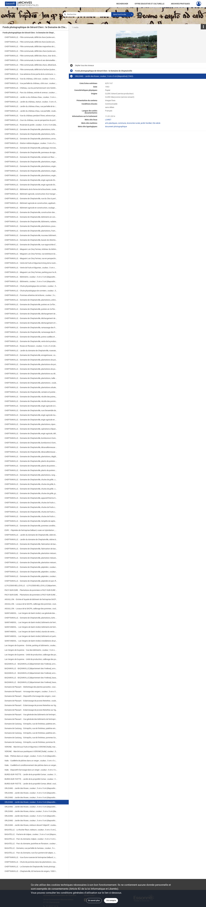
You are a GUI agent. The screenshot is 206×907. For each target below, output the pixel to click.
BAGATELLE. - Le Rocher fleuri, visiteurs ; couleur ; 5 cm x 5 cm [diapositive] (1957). (31, 830)
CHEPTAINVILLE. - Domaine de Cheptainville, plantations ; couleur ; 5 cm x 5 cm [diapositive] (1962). (31, 383)
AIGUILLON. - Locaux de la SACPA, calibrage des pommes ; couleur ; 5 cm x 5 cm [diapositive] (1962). (31, 604)
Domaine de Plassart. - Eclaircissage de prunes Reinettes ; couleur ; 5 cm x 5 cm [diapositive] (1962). (31, 701)
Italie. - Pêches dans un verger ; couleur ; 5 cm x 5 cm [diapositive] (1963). (31, 756)
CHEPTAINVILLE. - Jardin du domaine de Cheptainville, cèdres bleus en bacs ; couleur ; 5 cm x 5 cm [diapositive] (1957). (31, 539)
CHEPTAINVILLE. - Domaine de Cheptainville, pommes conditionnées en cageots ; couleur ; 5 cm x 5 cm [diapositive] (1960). (31, 526)
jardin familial (146, 123)
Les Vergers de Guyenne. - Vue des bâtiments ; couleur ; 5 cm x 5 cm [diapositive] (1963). (31, 650)
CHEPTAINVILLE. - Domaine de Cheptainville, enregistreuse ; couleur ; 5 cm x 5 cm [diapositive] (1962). (31, 355)
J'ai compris (111, 900)
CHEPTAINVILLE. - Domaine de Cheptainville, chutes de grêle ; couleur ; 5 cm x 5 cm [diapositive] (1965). (31, 480)
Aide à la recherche (72, 19)
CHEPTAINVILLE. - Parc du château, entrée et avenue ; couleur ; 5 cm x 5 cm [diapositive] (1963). (31, 92)
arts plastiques (111, 123)
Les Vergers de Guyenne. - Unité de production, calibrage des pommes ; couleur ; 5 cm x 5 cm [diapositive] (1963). (31, 655)
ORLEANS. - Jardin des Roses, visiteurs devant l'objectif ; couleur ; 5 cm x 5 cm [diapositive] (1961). (31, 825)
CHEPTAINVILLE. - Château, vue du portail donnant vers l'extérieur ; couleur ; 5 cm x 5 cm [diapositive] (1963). (31, 88)
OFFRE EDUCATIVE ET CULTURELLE (149, 4)
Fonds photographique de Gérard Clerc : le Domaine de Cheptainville (29, 33)
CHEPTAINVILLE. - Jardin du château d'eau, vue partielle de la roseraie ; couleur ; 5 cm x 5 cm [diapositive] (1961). (31, 106)
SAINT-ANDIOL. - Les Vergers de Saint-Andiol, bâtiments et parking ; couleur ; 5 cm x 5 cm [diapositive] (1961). (31, 636)
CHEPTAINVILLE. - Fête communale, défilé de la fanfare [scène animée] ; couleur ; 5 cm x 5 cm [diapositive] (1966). (31, 69)
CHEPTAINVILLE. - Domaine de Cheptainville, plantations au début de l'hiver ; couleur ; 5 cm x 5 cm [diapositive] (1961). (31, 374)
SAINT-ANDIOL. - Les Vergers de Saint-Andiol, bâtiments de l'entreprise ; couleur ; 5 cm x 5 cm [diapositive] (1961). (31, 622)
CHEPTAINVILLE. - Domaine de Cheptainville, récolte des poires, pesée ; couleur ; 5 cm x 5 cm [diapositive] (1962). (31, 397)
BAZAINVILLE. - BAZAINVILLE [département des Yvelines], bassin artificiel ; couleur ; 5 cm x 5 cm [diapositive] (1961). (31, 678)
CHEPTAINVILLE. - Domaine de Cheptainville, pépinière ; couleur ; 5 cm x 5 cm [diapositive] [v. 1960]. (31, 567)
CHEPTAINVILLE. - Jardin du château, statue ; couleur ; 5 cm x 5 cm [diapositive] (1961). (31, 102)
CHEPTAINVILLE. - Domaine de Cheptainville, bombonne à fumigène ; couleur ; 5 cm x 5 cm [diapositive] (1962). (31, 438)
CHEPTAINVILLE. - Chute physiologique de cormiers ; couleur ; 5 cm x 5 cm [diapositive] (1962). (31, 286)
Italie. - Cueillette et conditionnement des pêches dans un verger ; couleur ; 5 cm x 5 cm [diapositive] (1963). (31, 765)
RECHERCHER (122, 4)
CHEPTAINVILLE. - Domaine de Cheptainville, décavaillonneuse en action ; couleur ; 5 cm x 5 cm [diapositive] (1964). (31, 447)
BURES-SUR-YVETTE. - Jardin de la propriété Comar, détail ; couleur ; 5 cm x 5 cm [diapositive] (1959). (31, 784)
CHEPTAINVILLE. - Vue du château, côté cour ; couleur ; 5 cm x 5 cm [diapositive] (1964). (31, 79)
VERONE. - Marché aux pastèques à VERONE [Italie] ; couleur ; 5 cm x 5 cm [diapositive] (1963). (31, 751)
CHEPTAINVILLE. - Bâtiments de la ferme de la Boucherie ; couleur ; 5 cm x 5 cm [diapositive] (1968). (31, 189)
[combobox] (122, 14)
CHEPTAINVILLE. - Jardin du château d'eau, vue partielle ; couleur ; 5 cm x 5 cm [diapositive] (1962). (31, 111)
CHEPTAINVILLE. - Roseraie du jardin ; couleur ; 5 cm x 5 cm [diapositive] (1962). (31, 125)
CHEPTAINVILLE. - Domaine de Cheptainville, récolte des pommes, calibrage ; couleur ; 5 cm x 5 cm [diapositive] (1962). (31, 401)
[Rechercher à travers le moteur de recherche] (88, 14)
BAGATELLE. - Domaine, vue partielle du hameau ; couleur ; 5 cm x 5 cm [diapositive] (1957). (31, 848)
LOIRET (108, 120)
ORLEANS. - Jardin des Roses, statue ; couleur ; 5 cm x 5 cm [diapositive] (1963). (31, 811)
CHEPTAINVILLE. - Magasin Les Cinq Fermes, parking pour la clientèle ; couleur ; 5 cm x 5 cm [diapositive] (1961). (31, 272)
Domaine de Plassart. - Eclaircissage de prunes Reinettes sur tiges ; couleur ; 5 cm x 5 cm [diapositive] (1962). (31, 705)
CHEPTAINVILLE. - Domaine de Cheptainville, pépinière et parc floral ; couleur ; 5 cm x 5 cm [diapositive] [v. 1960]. (31, 581)
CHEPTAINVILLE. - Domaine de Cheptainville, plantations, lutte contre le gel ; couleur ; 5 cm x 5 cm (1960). (31, 129)
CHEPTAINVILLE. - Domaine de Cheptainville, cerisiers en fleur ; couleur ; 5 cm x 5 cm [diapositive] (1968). (31, 157)
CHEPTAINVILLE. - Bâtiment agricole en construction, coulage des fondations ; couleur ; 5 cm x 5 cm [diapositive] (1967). (31, 208)
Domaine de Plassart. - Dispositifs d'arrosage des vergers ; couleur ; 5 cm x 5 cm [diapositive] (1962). (31, 696)
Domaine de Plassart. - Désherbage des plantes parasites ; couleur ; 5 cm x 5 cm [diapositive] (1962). (31, 687)
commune (122, 123)
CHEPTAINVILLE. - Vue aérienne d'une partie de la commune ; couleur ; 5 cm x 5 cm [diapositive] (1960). (31, 74)
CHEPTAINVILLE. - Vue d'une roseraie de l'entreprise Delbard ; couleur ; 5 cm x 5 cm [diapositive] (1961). (31, 857)
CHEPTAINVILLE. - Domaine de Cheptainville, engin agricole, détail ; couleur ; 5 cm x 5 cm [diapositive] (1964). (31, 433)
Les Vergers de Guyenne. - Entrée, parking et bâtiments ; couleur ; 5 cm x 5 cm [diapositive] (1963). (31, 645)
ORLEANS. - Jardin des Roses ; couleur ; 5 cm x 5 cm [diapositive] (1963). (31, 793)
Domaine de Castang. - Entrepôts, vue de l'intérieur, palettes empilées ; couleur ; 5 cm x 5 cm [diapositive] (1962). (31, 724)
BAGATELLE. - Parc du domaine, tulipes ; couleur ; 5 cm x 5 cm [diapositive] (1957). (31, 839)
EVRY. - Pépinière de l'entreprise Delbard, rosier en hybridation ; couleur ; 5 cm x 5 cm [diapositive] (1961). (31, 530)
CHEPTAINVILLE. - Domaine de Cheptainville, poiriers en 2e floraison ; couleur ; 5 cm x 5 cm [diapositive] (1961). (31, 304)
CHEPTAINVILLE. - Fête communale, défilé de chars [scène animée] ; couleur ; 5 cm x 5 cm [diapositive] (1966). (31, 37)
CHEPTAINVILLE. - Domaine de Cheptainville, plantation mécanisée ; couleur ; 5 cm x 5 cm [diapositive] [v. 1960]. (31, 553)
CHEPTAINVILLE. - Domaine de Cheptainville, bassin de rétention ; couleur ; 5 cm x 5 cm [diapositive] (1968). (31, 240)
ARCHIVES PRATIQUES (180, 4)
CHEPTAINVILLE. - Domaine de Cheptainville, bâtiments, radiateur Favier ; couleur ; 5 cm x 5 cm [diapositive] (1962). (31, 221)
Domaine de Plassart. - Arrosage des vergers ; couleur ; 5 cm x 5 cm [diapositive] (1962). (31, 691)
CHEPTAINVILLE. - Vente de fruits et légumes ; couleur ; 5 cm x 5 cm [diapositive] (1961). (31, 268)
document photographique (116, 126)
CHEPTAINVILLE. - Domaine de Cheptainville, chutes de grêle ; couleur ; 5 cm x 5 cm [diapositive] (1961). (31, 489)
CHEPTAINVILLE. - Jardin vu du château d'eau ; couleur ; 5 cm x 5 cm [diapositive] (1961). (31, 97)
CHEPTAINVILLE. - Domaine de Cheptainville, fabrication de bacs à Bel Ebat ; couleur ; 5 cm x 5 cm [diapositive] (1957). (31, 544)
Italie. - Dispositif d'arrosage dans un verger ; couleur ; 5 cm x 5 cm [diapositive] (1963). (31, 770)
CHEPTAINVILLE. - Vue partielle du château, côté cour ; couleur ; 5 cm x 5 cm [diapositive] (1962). (31, 83)
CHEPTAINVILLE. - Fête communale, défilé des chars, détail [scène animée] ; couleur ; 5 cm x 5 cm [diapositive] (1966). (31, 65)
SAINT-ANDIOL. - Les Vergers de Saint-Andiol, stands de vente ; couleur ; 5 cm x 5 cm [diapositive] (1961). (31, 632)
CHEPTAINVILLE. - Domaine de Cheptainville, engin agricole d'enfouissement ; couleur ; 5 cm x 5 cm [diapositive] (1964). (31, 180)
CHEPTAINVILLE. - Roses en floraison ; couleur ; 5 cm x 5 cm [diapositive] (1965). (31, 346)
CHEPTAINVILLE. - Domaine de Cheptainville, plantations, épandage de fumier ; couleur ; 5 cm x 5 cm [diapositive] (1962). (31, 424)
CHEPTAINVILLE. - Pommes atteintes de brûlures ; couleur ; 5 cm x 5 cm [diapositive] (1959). (31, 295)
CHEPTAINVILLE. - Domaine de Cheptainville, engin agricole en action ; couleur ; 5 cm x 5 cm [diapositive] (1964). (31, 420)
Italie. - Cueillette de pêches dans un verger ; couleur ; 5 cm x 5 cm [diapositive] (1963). (31, 761)
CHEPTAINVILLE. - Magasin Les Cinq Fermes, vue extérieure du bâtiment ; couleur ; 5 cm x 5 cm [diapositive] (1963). (31, 254)
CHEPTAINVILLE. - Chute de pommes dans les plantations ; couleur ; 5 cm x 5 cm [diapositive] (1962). (31, 862)
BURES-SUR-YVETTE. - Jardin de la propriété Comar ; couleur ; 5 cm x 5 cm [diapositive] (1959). (31, 774)
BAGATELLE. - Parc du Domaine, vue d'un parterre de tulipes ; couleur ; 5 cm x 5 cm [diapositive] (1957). (31, 853)
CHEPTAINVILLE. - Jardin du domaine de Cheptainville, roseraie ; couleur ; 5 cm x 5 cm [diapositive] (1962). (31, 351)
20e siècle (156, 123)
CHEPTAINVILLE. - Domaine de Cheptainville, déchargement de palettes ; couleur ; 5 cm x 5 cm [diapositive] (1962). (31, 314)
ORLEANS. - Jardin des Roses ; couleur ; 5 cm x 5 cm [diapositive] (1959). (31, 788)
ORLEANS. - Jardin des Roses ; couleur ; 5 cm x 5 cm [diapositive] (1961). (31, 816)
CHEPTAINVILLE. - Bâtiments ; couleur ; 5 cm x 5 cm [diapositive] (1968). (31, 277)
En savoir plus (94, 900)
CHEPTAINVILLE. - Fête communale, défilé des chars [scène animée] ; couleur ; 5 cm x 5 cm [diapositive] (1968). (31, 51)
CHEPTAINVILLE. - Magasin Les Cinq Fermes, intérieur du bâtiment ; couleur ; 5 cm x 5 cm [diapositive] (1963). (31, 249)
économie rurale (133, 123)
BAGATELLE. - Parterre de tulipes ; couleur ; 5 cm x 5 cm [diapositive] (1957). (31, 834)
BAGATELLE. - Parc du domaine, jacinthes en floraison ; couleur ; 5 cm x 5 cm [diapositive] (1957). (31, 843)
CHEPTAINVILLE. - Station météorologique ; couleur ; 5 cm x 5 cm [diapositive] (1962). (31, 143)
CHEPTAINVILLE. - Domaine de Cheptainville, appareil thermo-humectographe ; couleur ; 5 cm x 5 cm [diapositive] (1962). (31, 498)
